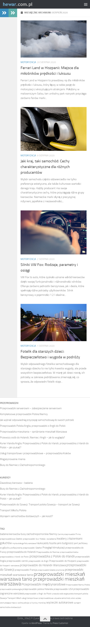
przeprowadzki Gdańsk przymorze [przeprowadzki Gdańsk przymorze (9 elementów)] (51, 570)
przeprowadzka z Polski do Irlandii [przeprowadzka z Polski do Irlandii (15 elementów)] (52, 556)
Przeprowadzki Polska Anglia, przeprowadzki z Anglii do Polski (32, 425)
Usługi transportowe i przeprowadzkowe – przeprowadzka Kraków (35, 453)
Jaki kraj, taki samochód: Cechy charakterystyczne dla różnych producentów (45, 167)
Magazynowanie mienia (12, 459)
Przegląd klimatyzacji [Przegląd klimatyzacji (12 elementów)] (54, 547)
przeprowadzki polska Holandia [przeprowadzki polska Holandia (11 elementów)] (37, 589)
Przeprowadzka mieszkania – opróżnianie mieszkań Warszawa (33, 431)
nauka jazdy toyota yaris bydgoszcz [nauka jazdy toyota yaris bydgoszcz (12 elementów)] (54, 543)
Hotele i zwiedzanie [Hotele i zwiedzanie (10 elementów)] (48, 539)
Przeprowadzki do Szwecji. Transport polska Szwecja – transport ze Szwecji (40, 504)
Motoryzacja (28, 62)
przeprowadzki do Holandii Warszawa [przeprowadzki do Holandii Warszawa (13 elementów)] (43, 565)
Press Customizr (60, 623)
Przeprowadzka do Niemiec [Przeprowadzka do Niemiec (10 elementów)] (47, 552)
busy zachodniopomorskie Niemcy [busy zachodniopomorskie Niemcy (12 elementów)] (39, 534)
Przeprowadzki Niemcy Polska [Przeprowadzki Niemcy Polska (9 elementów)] (78, 585)
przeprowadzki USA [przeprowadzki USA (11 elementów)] (63, 589)
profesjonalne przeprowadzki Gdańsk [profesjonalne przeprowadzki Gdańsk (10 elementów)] (26, 548)
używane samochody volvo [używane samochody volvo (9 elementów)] (64, 598)
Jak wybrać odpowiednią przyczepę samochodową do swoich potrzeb (37, 420)
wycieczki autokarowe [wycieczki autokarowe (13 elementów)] (59, 602)
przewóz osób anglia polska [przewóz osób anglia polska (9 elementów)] (63, 594)
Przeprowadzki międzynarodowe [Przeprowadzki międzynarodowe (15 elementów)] (43, 584)
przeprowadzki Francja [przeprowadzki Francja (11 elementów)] (26, 569)
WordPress (36, 623)
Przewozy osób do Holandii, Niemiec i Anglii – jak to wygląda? (32, 437)
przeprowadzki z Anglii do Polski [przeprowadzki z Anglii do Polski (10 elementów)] (38, 593)
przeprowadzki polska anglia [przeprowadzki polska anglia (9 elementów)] (11, 589)
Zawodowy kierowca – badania (16, 482)
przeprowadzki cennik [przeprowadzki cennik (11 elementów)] (17, 560)
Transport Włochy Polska (13, 510)
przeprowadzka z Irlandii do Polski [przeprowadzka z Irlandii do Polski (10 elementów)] (14, 557)
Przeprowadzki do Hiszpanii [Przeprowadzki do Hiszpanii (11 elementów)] (62, 560)
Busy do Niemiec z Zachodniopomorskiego (22, 465)
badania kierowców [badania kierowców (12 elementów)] (10, 534)
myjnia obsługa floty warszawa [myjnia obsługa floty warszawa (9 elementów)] (24, 543)
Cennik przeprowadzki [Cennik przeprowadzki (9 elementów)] (66, 534)
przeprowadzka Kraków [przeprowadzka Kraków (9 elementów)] (69, 552)
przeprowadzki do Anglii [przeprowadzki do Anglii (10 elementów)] (38, 561)
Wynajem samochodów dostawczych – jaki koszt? (26, 516)
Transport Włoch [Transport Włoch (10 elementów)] (14, 598)
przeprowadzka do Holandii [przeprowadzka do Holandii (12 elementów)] (21, 551)
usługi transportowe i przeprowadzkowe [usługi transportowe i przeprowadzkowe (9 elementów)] (37, 598)
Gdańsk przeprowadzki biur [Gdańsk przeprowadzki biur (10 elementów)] (27, 539)
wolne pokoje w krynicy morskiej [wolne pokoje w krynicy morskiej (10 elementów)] (32, 603)
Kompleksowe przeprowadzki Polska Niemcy (24, 414)
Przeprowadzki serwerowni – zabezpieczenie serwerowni (31, 408)
